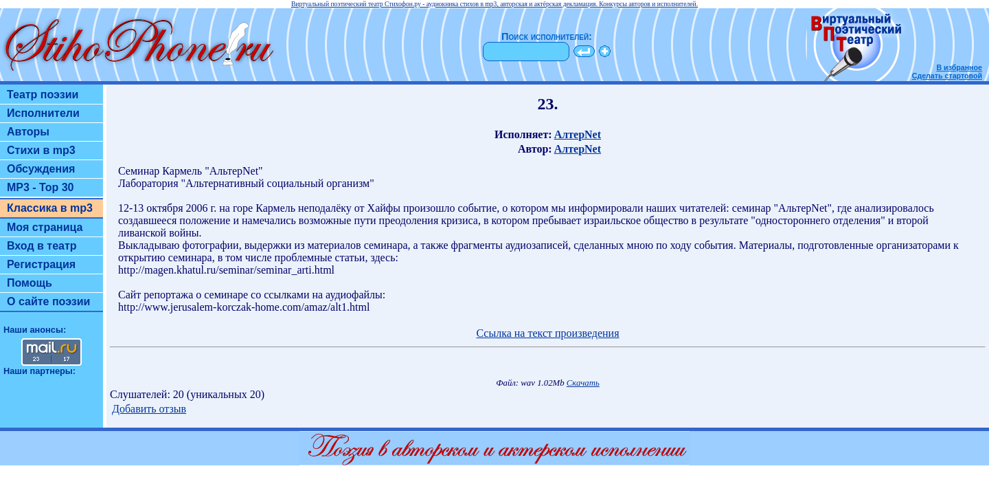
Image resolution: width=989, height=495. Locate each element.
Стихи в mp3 (41, 150)
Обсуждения (41, 169)
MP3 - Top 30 (40, 187)
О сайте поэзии (48, 301)
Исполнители (43, 113)
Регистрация (41, 264)
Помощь (29, 283)
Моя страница (45, 227)
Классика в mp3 (50, 208)
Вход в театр (42, 246)
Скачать (583, 383)
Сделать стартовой (947, 76)
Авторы (28, 132)
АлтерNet (577, 134)
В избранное (959, 67)
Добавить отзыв (149, 409)
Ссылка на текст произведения (547, 333)
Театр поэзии (42, 94)
